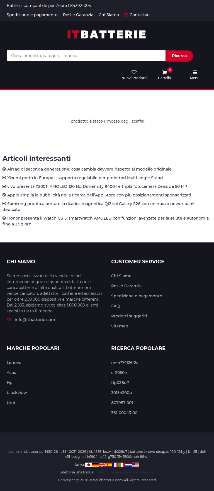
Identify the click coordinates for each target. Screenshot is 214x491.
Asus (11, 372)
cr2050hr (120, 372)
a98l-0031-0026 (73, 451)
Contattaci (137, 14)
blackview (17, 392)
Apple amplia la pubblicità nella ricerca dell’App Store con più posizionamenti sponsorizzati (99, 195)
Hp (10, 382)
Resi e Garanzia (78, 14)
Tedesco (102, 472)
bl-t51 (192, 451)
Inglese (115, 472)
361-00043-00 (124, 412)
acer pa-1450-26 (44, 451)
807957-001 (122, 402)
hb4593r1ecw (100, 451)
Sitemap (119, 326)
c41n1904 (90, 456)
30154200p (121, 392)
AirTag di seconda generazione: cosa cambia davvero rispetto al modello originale (89, 169)
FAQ (115, 305)
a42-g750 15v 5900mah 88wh (125, 456)
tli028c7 (120, 451)
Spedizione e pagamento (32, 14)
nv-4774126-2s (124, 362)
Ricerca (179, 55)
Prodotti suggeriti (129, 316)
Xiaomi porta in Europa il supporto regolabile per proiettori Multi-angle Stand (85, 177)
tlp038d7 (120, 382)
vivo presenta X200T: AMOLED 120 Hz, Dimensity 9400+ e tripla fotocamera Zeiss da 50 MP (97, 186)
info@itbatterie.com (31, 319)
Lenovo (14, 362)
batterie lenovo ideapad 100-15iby (157, 451)
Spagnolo (147, 472)
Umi (11, 402)
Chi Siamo (109, 14)
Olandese (130, 472)
